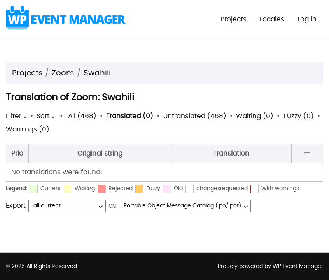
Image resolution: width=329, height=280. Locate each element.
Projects (233, 19)
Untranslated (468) (194, 116)
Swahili (97, 73)
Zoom (63, 73)
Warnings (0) (27, 129)
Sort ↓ (46, 116)
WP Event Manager (298, 266)
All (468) (82, 116)
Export (16, 205)
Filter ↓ (16, 116)
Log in (307, 19)
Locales (272, 19)
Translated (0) (129, 116)
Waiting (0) (254, 116)
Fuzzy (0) (299, 116)
